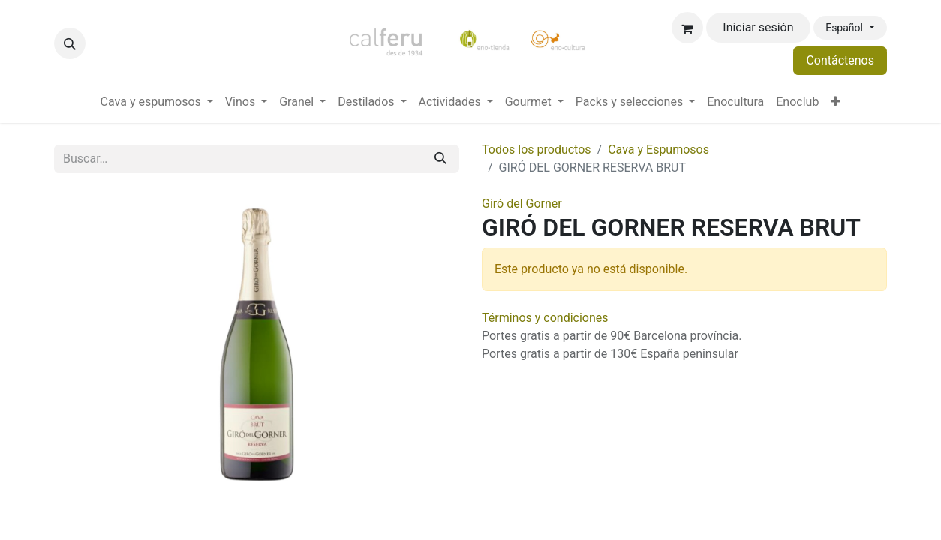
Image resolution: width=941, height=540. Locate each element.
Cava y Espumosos (658, 149)
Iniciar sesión (758, 27)
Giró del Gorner (522, 203)
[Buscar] (440, 159)
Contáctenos (840, 60)
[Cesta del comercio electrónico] (687, 28)
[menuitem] (157, 102)
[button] (70, 43)
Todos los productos (536, 149)
